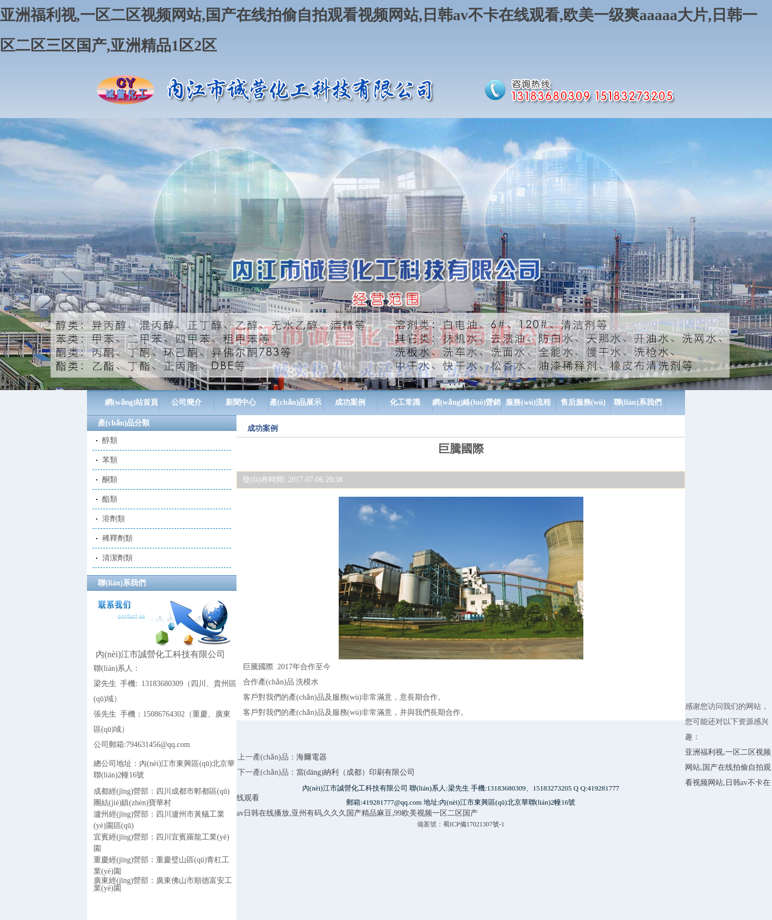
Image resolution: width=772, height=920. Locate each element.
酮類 (109, 480)
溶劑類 (113, 519)
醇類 (109, 440)
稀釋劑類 (117, 538)
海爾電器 (311, 757)
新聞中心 (241, 402)
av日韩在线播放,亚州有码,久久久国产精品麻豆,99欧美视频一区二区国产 (357, 813)
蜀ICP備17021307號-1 (474, 824)
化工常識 (405, 402)
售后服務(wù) (583, 402)
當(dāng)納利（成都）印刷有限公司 (355, 772)
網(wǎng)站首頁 (131, 402)
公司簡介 (186, 402)
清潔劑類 (117, 558)
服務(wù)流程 (528, 402)
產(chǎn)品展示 (295, 402)
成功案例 (350, 402)
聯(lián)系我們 (638, 402)
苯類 (109, 460)
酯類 (109, 499)
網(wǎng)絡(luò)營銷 (466, 402)
